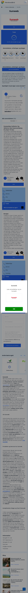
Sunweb (14, 286)
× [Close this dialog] (26, 2)
